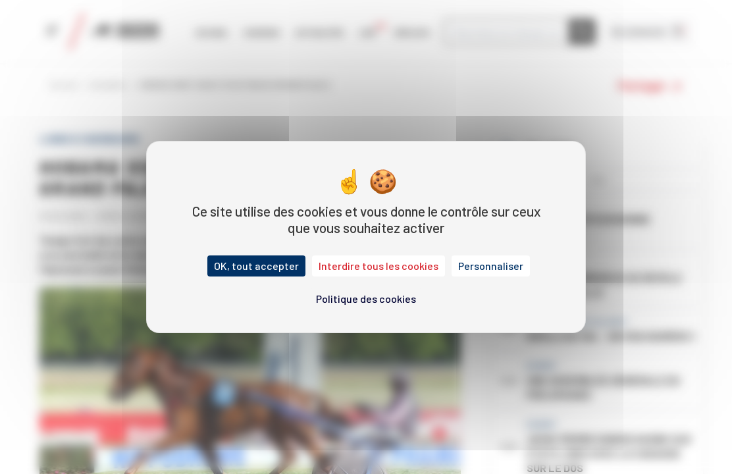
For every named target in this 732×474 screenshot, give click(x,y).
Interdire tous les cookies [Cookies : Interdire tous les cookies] (378, 265)
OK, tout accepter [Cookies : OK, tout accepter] (256, 265)
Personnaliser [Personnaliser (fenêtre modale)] (490, 265)
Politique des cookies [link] (366, 298)
